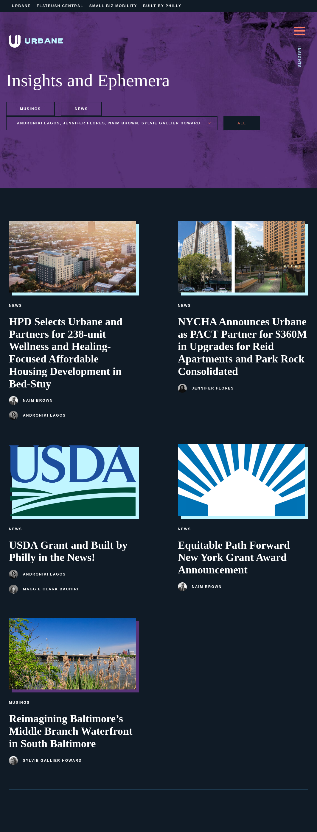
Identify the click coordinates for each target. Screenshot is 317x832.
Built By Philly (162, 6)
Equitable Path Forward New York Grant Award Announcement (234, 557)
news (81, 109)
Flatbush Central (60, 6)
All (241, 123)
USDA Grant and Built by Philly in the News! (68, 551)
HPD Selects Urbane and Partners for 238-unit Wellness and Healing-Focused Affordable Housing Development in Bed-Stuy (65, 353)
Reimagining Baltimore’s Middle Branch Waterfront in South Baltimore (71, 731)
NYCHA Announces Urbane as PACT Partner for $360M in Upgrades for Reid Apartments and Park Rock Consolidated (242, 346)
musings (30, 109)
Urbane (21, 6)
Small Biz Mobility (113, 6)
